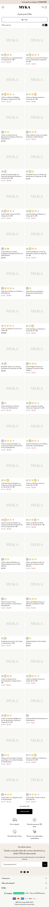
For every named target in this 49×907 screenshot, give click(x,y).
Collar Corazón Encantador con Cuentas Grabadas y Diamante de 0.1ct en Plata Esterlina (11, 445)
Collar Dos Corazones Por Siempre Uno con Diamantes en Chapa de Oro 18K (37, 59)
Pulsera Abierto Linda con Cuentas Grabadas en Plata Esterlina (36, 136)
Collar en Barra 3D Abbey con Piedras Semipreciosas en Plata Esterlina (10, 564)
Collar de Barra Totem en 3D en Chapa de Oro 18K (10, 215)
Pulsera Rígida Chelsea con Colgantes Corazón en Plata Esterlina (34, 368)
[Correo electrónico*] (22, 864)
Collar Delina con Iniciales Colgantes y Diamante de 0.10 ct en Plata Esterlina (12, 253)
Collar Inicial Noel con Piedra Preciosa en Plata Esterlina (10, 407)
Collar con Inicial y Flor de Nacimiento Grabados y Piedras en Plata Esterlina (12, 137)
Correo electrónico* (9, 864)
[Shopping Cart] (46, 7)
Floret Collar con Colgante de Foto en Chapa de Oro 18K (12, 59)
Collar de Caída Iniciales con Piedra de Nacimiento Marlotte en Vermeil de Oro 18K (11, 176)
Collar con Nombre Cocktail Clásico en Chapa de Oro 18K (35, 407)
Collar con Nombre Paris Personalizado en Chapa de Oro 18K (11, 681)
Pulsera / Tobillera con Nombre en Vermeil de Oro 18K (36, 759)
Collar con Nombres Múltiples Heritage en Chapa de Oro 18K (10, 98)
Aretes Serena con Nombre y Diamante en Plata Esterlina (35, 292)
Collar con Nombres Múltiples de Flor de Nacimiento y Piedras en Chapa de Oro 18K (11, 720)
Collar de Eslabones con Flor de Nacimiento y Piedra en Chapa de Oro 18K (36, 253)
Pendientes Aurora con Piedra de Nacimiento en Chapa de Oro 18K (36, 175)
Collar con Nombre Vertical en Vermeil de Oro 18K (35, 98)
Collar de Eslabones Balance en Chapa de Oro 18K (35, 215)
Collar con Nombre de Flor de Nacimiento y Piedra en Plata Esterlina (35, 564)
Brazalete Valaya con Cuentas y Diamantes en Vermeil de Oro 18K (11, 367)
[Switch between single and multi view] (44, 25)
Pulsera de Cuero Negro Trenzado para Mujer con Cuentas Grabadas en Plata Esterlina (12, 760)
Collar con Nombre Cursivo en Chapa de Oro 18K (35, 680)
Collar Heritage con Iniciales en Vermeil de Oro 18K (35, 330)
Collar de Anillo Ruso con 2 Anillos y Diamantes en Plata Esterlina (37, 445)
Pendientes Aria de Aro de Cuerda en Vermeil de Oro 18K (11, 642)
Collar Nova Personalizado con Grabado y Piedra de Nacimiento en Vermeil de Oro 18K (11, 485)
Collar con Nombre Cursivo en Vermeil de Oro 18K (35, 484)
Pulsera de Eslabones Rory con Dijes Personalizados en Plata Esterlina (35, 603)
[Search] (43, 7)
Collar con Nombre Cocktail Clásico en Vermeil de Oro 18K (35, 524)
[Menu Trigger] (3, 7)
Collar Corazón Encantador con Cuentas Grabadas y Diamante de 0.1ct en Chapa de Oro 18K (11, 524)
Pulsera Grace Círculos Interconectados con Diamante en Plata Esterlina (11, 603)
